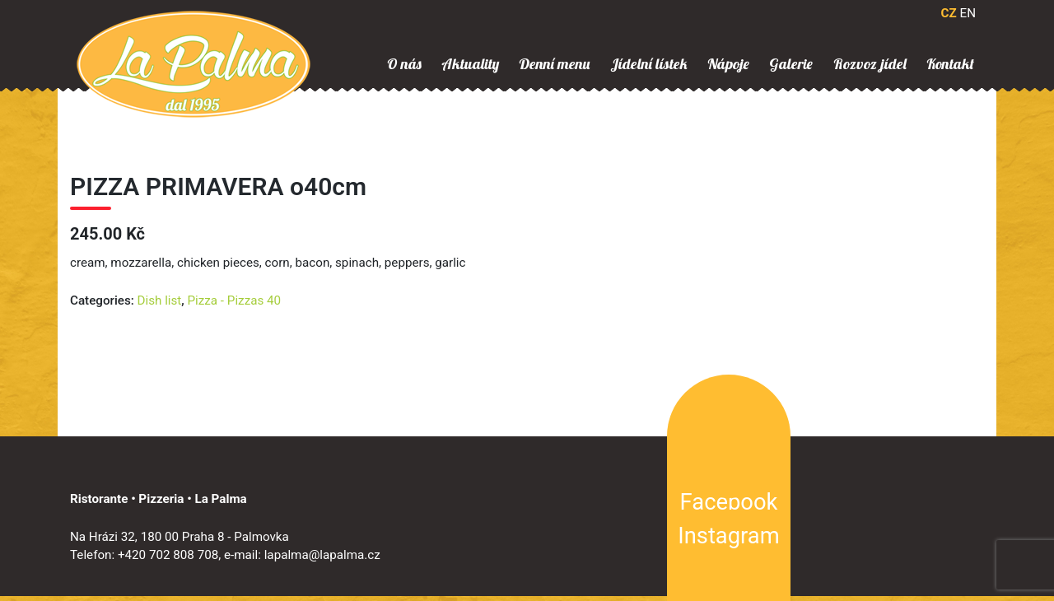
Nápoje (728, 63)
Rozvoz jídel (870, 63)
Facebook (729, 502)
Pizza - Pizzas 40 (235, 300)
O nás (404, 63)
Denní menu (554, 63)
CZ (949, 13)
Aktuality (470, 63)
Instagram (728, 536)
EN (968, 13)
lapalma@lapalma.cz (322, 554)
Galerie (791, 63)
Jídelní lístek (649, 63)
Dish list (160, 300)
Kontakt (950, 63)
